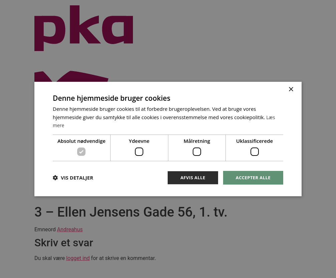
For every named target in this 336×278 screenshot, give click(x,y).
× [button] (290, 88)
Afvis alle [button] (189, 177)
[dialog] (168, 139)
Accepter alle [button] (252, 177)
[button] (73, 178)
